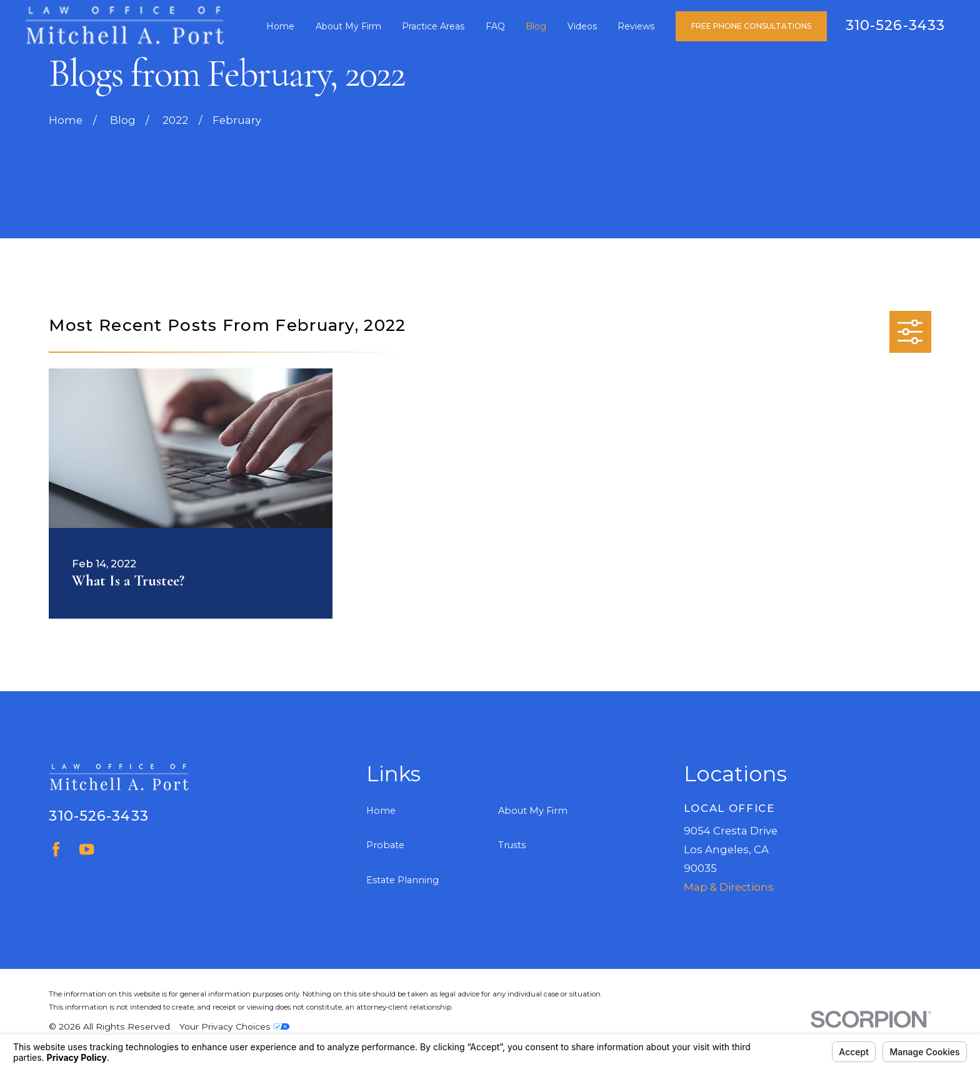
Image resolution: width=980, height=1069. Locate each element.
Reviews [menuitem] (636, 26)
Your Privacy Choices (234, 1026)
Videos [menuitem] (582, 26)
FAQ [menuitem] (495, 26)
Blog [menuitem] (536, 26)
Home (381, 810)
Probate (385, 845)
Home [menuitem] (280, 26)
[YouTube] (86, 849)
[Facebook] (56, 849)
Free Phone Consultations (751, 26)
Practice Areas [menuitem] (433, 26)
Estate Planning (402, 880)
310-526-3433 (895, 25)
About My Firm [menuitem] (348, 26)
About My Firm (533, 810)
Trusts (512, 845)
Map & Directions (729, 887)
